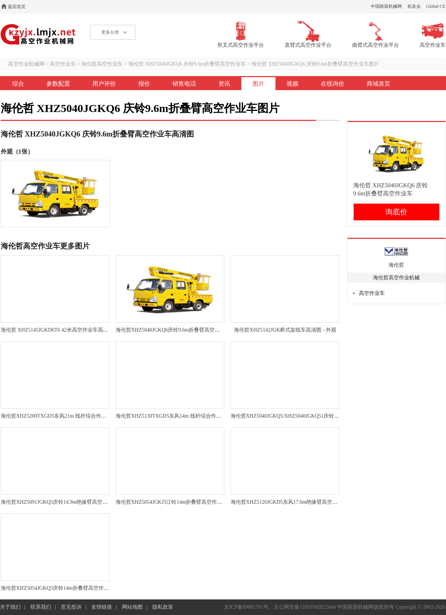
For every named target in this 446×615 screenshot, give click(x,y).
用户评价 (104, 83)
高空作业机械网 (38, 34)
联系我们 (40, 607)
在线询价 (332, 83)
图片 (258, 83)
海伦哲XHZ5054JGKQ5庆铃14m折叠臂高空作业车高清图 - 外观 (73, 588)
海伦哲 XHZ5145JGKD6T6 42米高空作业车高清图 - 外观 (64, 330)
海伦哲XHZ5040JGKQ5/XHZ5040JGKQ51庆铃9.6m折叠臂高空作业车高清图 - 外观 (324, 416)
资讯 (224, 83)
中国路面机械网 (386, 6)
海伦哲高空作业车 (102, 64)
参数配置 (58, 83)
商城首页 (378, 83)
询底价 (396, 212)
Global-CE (436, 6)
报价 (144, 83)
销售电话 (184, 83)
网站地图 (132, 607)
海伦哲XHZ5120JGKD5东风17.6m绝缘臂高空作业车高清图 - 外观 (305, 502)
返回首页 (17, 6)
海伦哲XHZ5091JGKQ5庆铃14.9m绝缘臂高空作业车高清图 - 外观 (75, 502)
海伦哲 (396, 265)
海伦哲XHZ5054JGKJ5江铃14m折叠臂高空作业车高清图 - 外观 (187, 502)
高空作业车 (63, 64)
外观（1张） (17, 151)
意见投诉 (71, 607)
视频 (292, 83)
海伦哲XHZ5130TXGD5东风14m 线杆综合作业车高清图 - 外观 (186, 416)
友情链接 (101, 607)
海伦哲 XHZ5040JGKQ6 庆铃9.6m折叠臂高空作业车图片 (315, 64)
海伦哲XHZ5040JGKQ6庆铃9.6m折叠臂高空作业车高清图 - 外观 (188, 330)
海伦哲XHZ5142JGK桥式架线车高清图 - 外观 (285, 330)
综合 (18, 83)
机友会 (414, 6)
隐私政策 (162, 607)
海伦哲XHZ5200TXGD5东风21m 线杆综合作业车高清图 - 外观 (71, 416)
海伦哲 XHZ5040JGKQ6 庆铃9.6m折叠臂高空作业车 (187, 64)
